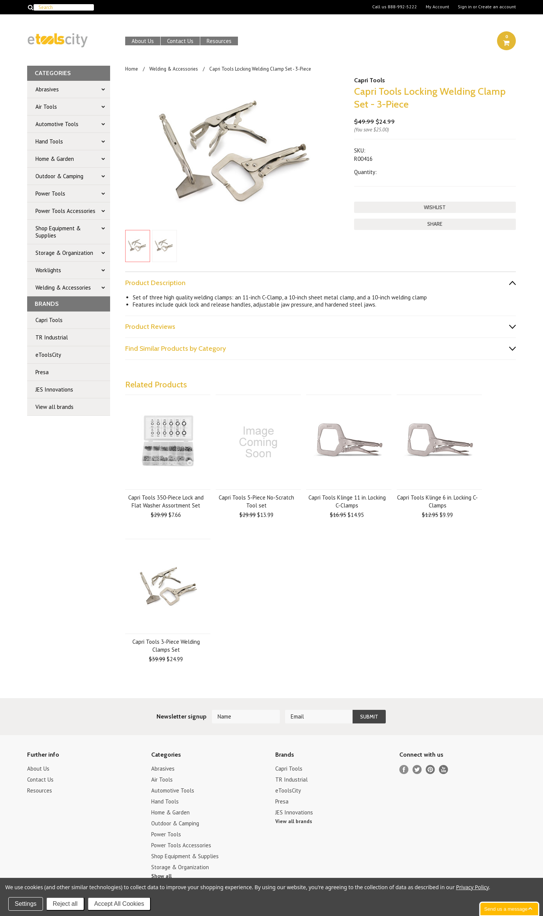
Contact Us (180, 41)
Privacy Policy (472, 887)
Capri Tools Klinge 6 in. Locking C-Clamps (437, 501)
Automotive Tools (56, 124)
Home (131, 69)
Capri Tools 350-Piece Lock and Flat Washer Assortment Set (166, 501)
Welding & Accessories (63, 287)
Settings (26, 904)
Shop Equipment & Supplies (58, 232)
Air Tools (46, 106)
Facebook (404, 769)
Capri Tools (49, 320)
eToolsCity (48, 354)
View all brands (54, 406)
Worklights (48, 270)
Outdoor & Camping (59, 176)
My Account (437, 6)
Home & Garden (54, 158)
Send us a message (506, 909)
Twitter (417, 769)
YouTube (443, 769)
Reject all (65, 904)
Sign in (465, 6)
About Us (143, 41)
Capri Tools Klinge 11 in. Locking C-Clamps (347, 501)
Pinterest (430, 769)
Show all (161, 876)
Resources (219, 41)
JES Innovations (54, 389)
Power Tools (50, 193)
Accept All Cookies (119, 904)
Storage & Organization (64, 252)
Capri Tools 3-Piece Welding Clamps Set (166, 645)
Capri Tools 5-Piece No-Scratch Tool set (256, 501)
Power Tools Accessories (65, 210)
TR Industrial (51, 337)
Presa (42, 372)
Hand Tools (49, 141)
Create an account (497, 6)
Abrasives (47, 89)
